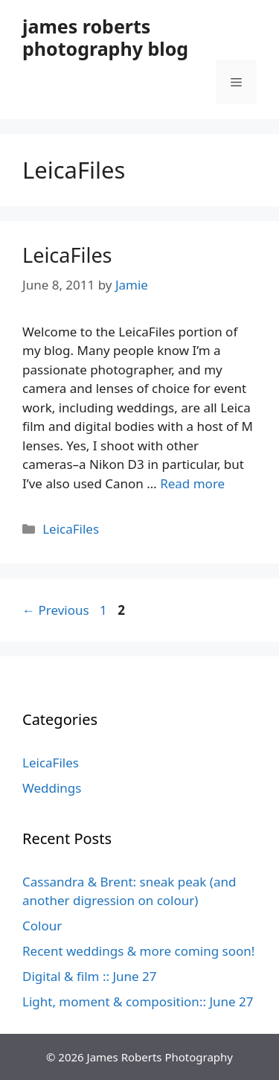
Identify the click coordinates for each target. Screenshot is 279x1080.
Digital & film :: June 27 (89, 976)
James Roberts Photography (160, 1056)
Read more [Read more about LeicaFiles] (192, 483)
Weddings (51, 787)
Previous (55, 610)
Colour (42, 925)
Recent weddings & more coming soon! (138, 950)
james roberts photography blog (105, 37)
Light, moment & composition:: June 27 (138, 1001)
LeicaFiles (67, 255)
